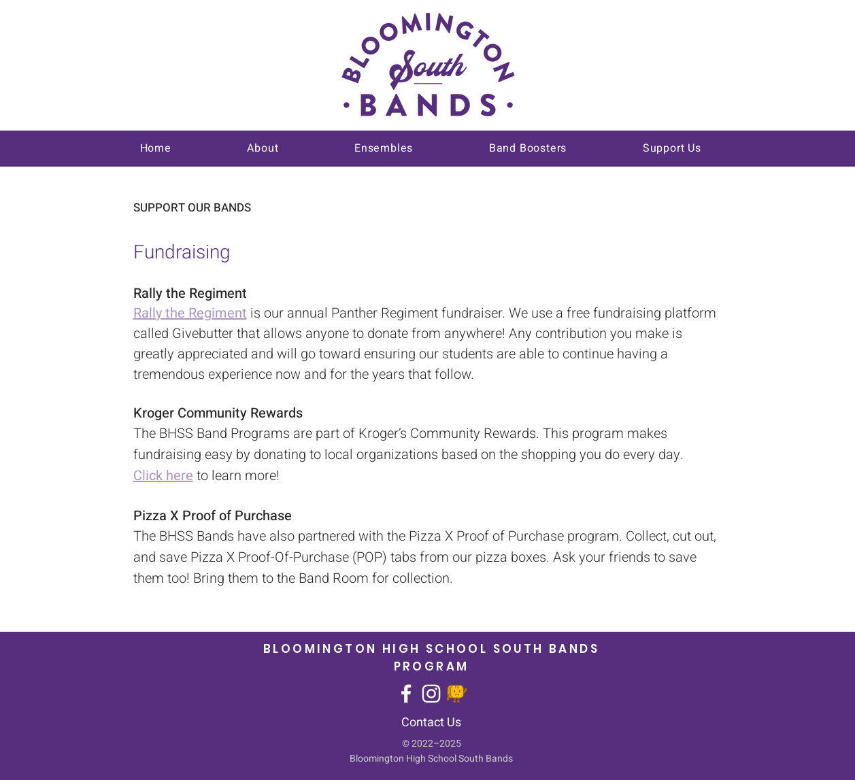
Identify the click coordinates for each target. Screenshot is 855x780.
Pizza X (432, 536)
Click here (163, 476)
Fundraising (182, 253)
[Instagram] (431, 693)
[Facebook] (406, 693)
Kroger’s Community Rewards (447, 433)
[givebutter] (456, 693)
